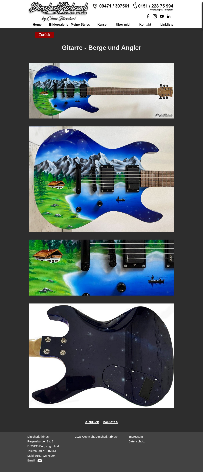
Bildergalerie (58, 24)
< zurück (92, 422)
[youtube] (162, 16)
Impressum (135, 436)
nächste (109, 422)
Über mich (123, 24)
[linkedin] (169, 16)
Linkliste (166, 24)
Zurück (44, 35)
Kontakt (145, 24)
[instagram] (155, 16)
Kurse (102, 24)
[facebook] (148, 16)
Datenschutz (136, 441)
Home (37, 24)
